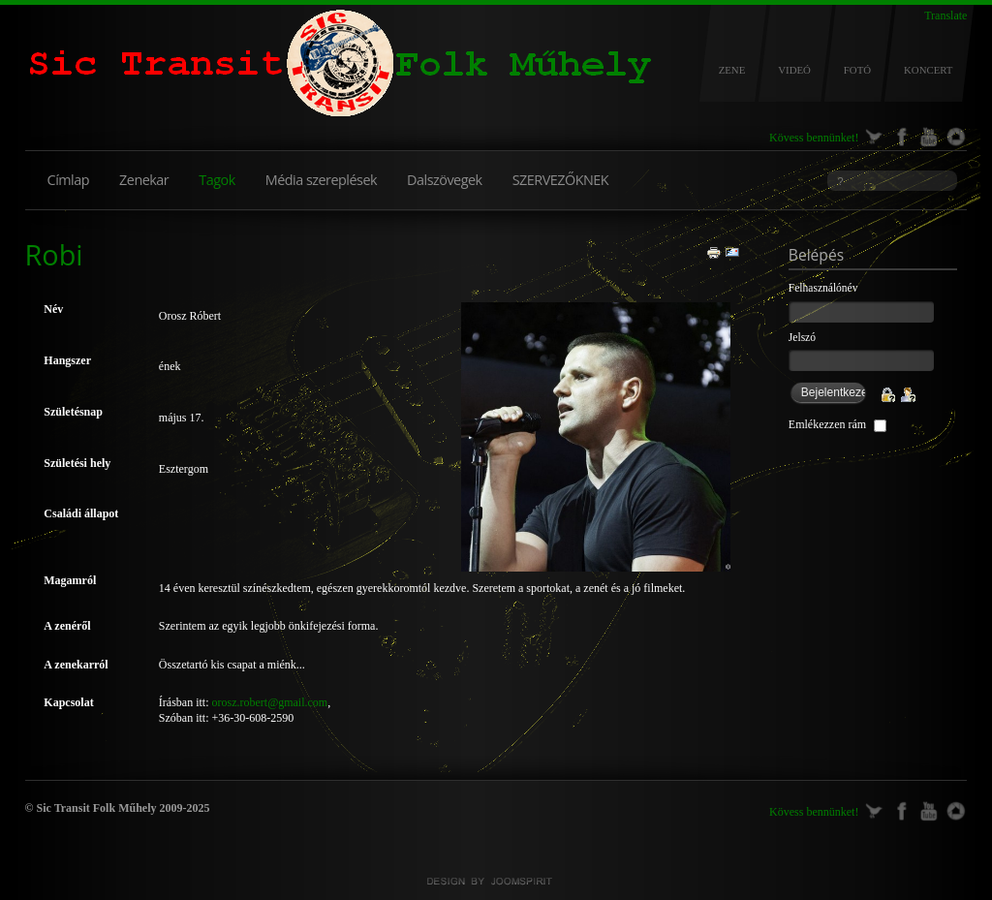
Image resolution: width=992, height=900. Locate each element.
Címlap (68, 180)
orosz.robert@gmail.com (270, 702)
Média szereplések (321, 180)
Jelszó (802, 337)
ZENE (732, 70)
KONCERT (928, 70)
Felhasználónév (823, 288)
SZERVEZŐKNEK (560, 180)
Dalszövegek (444, 180)
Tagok (216, 180)
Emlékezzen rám (827, 424)
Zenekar (144, 180)
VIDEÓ (794, 70)
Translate (945, 15)
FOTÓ (857, 70)
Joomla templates (496, 881)
